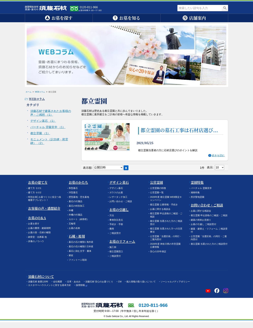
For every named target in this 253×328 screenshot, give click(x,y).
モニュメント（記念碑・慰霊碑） (49, 141)
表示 (210, 167)
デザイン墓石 (43, 120)
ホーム (28, 92)
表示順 (87, 167)
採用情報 (80, 285)
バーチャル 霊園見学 (48, 127)
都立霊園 (40, 133)
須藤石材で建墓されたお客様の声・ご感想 (50, 112)
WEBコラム (40, 92)
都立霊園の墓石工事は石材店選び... (179, 130)
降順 (126, 167)
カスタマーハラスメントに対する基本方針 (49, 285)
